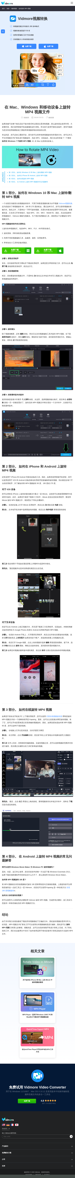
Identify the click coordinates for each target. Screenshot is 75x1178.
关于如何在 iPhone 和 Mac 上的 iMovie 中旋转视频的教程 (37, 981)
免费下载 (26, 46)
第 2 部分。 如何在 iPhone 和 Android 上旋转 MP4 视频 (28, 175)
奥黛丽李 (25, 117)
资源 (8, 8)
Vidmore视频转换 (33, 19)
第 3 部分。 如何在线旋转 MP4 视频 (21, 179)
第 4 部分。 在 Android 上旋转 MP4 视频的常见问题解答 (28, 182)
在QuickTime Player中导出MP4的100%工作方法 (37, 1051)
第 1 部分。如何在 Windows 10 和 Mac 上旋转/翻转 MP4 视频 (30, 172)
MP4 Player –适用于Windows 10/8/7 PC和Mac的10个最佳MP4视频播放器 (37, 1016)
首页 (3, 8)
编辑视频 (14, 8)
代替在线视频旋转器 (54, 716)
